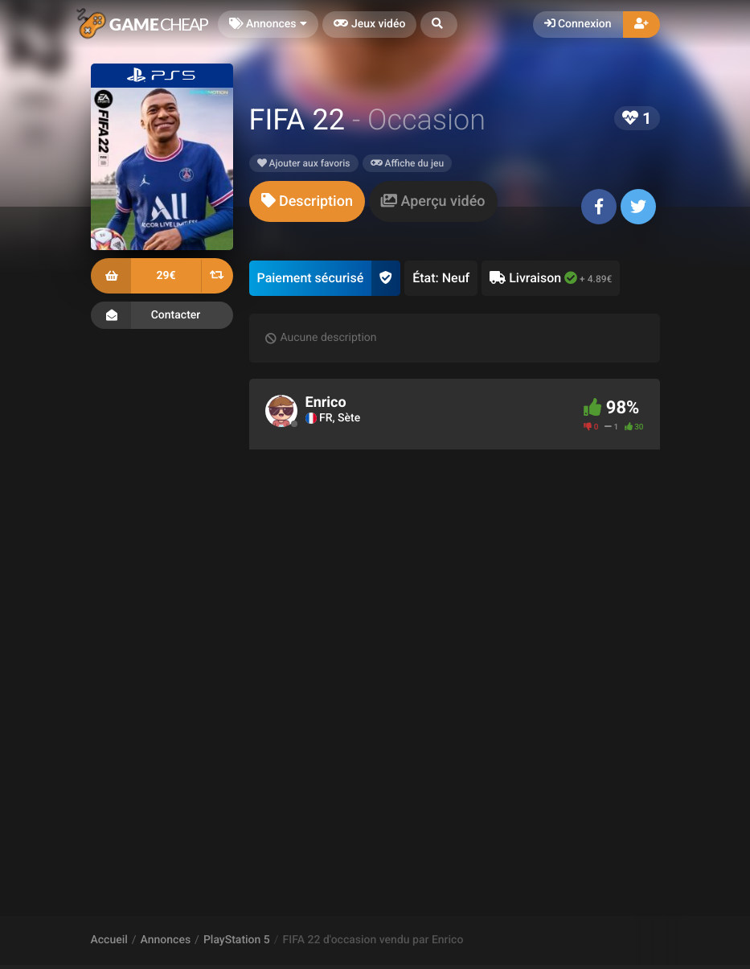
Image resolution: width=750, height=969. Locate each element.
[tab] (307, 201)
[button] (438, 24)
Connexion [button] (578, 24)
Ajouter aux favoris (303, 163)
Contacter (162, 315)
